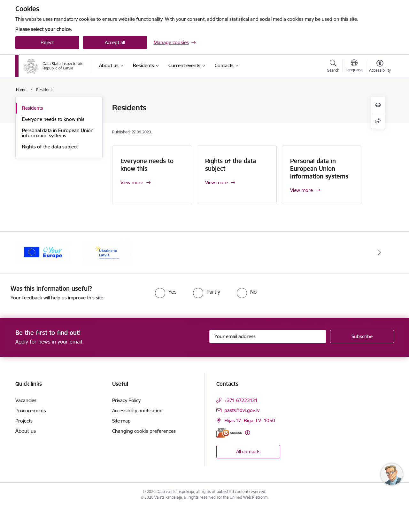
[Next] (379, 252)
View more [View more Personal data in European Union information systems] (301, 190)
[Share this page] (378, 121)
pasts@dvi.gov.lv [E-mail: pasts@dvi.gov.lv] (241, 410)
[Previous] (30, 252)
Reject (47, 42)
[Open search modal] (333, 67)
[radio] (165, 292)
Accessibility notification (137, 411)
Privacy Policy (126, 400)
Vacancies (25, 400)
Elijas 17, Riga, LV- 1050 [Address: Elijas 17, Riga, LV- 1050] (249, 420)
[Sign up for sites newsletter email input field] (267, 336)
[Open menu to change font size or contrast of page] (380, 67)
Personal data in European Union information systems (58, 133)
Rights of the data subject (50, 147)
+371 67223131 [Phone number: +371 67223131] (241, 400)
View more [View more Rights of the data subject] (216, 182)
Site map (121, 421)
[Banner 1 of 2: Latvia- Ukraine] (107, 252)
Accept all (115, 42)
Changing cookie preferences (144, 431)
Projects (24, 421)
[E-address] (229, 432)
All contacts (248, 451)
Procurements (30, 411)
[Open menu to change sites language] (354, 66)
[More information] (247, 432)
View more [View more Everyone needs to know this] (131, 182)
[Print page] (378, 105)
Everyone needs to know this (53, 119)
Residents (32, 108)
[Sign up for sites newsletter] (362, 336)
